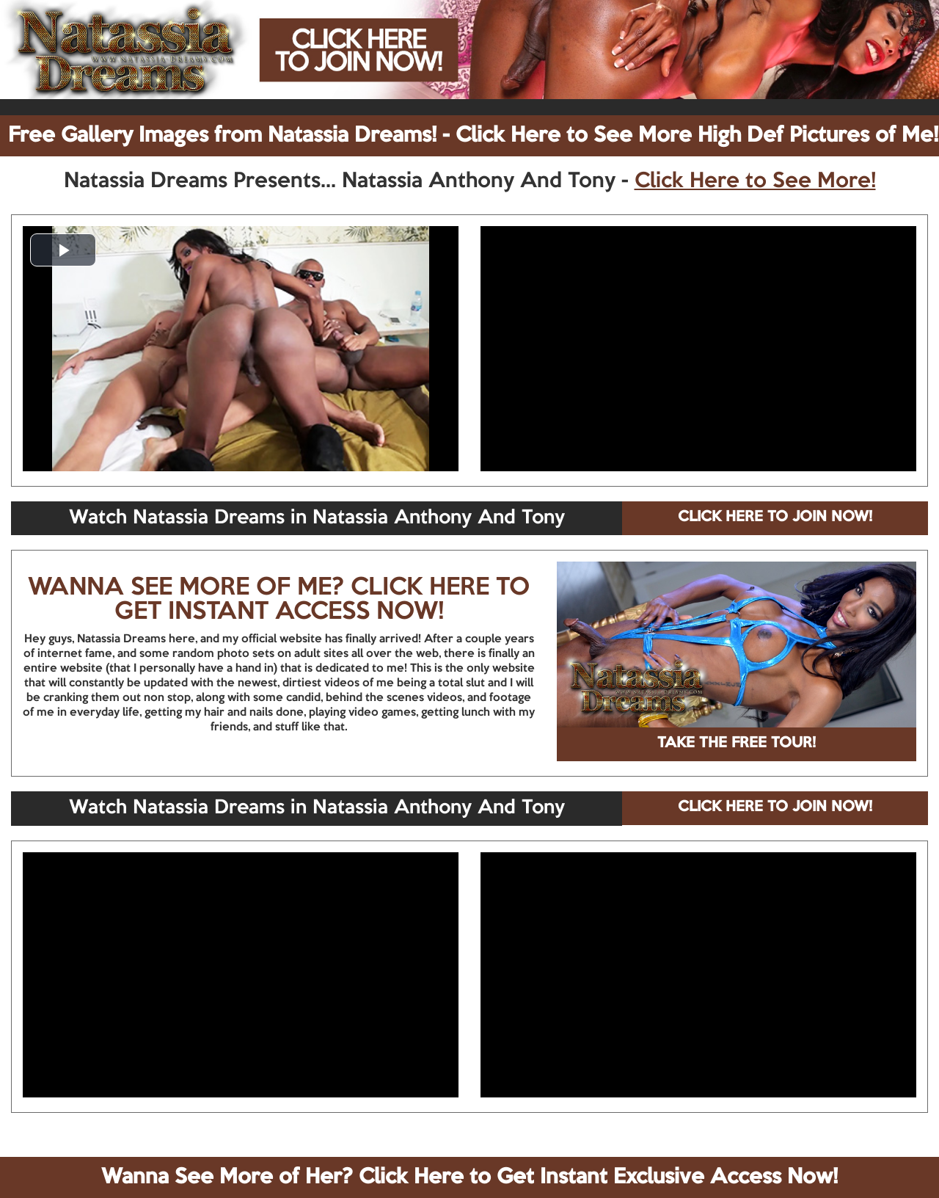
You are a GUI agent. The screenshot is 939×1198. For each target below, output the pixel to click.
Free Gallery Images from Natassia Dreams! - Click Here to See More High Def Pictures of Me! (473, 135)
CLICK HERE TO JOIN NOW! (775, 517)
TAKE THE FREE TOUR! (736, 743)
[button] (63, 249)
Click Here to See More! (755, 181)
